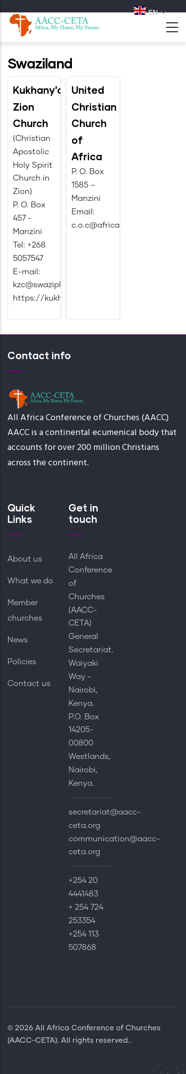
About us (24, 559)
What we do (30, 581)
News (17, 640)
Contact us (29, 684)
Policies (21, 662)
